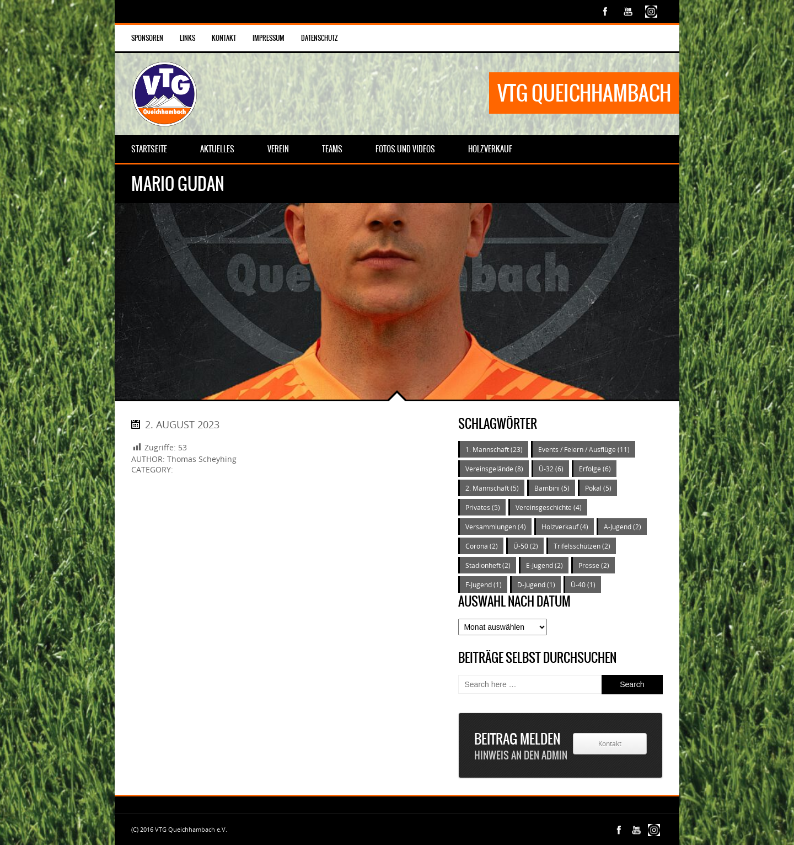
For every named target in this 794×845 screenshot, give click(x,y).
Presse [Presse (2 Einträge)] (593, 565)
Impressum (269, 38)
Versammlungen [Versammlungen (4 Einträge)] (495, 526)
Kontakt (224, 38)
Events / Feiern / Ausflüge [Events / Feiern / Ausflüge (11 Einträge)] (584, 449)
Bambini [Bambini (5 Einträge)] (552, 487)
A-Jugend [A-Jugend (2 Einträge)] (622, 526)
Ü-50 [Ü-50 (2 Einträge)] (525, 545)
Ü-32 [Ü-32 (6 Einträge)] (551, 468)
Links (187, 38)
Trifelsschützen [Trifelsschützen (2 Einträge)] (582, 545)
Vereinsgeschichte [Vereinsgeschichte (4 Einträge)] (549, 507)
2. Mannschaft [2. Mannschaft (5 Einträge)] (492, 487)
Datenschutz (319, 38)
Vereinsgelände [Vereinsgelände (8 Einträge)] (494, 468)
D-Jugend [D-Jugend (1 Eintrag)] (536, 584)
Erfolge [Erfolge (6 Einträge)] (595, 468)
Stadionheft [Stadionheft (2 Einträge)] (488, 565)
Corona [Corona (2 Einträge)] (481, 545)
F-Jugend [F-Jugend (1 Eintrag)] (483, 584)
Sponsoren (147, 38)
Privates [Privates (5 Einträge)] (482, 507)
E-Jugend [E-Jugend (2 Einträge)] (544, 565)
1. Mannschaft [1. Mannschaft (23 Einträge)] (494, 449)
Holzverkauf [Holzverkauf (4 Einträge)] (564, 526)
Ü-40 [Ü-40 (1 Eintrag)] (583, 584)
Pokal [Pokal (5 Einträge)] (598, 487)
